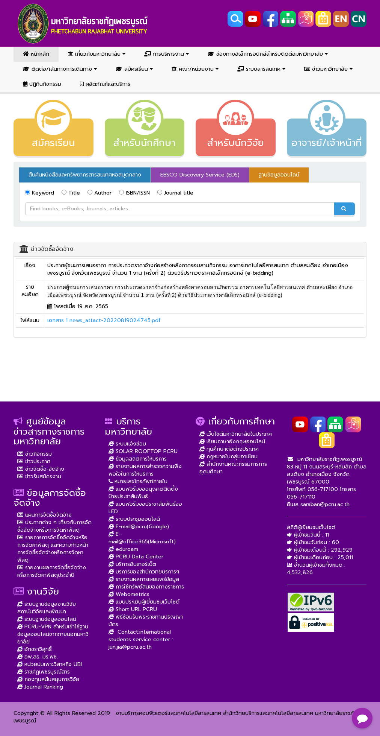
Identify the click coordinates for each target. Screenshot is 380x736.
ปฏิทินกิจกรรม (42, 84)
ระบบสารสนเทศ (261, 69)
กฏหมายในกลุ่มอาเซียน (228, 457)
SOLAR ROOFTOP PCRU (143, 451)
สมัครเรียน (134, 69)
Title (71, 193)
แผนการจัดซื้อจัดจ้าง (44, 515)
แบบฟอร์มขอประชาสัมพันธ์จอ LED (145, 508)
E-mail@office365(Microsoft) (142, 538)
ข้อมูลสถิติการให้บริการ (138, 459)
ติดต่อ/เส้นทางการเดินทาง (60, 69)
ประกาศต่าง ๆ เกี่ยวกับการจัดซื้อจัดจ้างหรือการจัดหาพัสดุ (54, 526)
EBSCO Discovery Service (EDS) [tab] (200, 175)
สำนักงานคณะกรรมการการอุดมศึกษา (233, 468)
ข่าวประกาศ (33, 461)
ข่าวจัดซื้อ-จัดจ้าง (40, 469)
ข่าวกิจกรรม (34, 454)
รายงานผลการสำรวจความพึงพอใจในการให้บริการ (145, 470)
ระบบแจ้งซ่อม (127, 444)
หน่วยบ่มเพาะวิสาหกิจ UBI (49, 664)
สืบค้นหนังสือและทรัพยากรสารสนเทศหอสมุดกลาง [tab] (85, 175)
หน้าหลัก (36, 54)
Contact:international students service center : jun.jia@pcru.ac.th (141, 639)
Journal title (175, 193)
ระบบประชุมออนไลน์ (134, 519)
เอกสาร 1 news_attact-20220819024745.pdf (104, 320)
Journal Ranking (40, 687)
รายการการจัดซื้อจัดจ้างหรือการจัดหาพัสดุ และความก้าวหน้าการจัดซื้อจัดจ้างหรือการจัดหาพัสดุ (52, 549)
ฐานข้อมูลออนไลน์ (279, 175)
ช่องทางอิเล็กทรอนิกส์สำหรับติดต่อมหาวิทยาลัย (268, 54)
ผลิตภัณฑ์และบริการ (105, 84)
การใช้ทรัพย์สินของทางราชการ (146, 587)
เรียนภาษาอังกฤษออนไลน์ (232, 442)
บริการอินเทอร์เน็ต (132, 564)
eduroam (123, 549)
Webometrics (129, 594)
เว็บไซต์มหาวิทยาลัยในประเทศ (235, 434)
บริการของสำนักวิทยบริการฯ (144, 572)
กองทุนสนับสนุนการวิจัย (48, 679)
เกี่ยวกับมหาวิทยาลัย (96, 54)
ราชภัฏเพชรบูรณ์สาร (43, 672)
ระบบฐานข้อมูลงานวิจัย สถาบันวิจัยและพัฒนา (46, 608)
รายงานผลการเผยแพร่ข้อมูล (144, 579)
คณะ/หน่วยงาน (195, 69)
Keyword (39, 193)
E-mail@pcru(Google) (139, 527)
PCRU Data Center (136, 557)
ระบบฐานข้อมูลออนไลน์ (46, 619)
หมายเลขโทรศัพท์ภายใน (138, 481)
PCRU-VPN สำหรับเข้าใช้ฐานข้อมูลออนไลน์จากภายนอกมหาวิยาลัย (53, 634)
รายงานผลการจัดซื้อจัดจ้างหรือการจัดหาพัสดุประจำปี (51, 571)
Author (99, 193)
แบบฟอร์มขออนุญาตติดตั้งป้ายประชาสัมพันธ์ (143, 492)
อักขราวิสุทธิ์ (34, 649)
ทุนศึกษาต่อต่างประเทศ (229, 449)
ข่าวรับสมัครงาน (39, 477)
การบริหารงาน (166, 54)
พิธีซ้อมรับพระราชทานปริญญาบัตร (146, 620)
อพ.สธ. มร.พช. (37, 657)
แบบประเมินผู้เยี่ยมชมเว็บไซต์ (144, 602)
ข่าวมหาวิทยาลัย (328, 69)
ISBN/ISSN (134, 193)
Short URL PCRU (133, 609)
